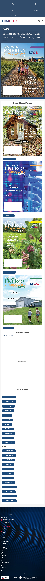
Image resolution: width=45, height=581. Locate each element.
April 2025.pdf (8, 410)
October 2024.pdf (8, 491)
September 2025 (9, 272)
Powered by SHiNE (12, 578)
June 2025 (7, 419)
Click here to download (8, 335)
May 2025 (7, 415)
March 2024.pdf (8, 459)
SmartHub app (33, 507)
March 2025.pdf (8, 406)
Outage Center (36, 5)
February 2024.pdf (9, 455)
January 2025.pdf (9, 397)
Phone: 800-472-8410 (13, 5)
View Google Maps (6, 526)
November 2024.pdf (9, 496)
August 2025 (7, 428)
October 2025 (8, 215)
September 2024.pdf (9, 487)
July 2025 (7, 424)
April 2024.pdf (8, 464)
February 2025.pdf (9, 401)
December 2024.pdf (9, 500)
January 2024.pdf (9, 450)
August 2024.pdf (8, 482)
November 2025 (8, 442)
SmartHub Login (13, 15)
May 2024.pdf (8, 468)
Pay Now (36, 10)
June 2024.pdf (8, 473)
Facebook (11, 513)
